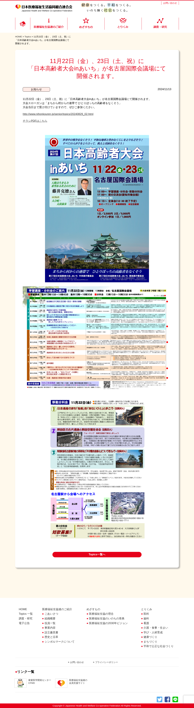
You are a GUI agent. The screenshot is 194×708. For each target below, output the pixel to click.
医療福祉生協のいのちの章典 (106, 618)
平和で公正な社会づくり (159, 646)
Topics (28, 36)
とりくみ (146, 609)
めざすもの (93, 609)
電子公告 (24, 623)
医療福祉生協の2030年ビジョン (108, 623)
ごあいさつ (51, 613)
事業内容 (50, 627)
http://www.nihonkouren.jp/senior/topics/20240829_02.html (58, 114)
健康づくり (150, 636)
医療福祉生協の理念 (101, 613)
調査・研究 (25, 618)
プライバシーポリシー (106, 662)
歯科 (146, 618)
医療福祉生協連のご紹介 (57, 609)
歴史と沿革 (51, 636)
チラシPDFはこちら (35, 120)
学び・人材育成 (153, 632)
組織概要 (50, 618)
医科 (146, 613)
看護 (146, 623)
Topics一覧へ (97, 554)
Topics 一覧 (26, 613)
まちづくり (150, 641)
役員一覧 (50, 623)
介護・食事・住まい (156, 627)
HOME (18, 36)
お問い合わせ (170, 3)
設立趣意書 (51, 632)
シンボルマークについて (60, 641)
